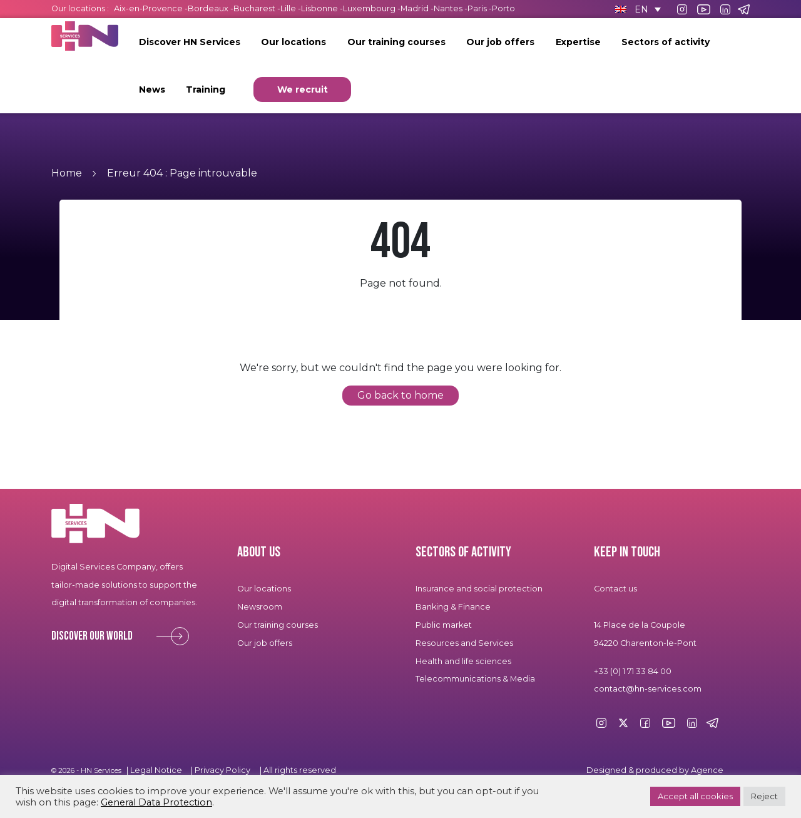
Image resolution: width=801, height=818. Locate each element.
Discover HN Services (189, 42)
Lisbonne (319, 8)
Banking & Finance (453, 606)
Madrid (414, 8)
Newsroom (259, 606)
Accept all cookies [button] (695, 796)
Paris (477, 8)
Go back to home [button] (400, 395)
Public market (444, 625)
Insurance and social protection (479, 588)
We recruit (302, 89)
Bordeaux (208, 8)
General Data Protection (156, 802)
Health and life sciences (463, 661)
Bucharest (254, 8)
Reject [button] (764, 796)
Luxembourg (369, 8)
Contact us (615, 588)
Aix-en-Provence (148, 8)
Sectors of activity (665, 42)
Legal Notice (156, 770)
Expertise (578, 42)
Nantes (448, 8)
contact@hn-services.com (648, 688)
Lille (288, 8)
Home (66, 173)
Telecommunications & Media (475, 678)
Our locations (293, 42)
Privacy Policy (222, 770)
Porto (503, 8)
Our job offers (500, 42)
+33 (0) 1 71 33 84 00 (632, 671)
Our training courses (396, 42)
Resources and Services (465, 643)
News (152, 89)
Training (205, 89)
